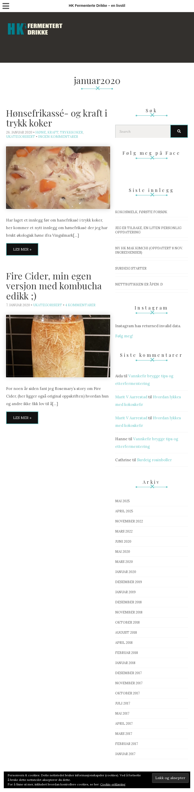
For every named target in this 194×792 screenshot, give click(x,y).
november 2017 (128, 683)
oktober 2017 (127, 693)
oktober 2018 (127, 622)
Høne (40, 132)
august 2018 (126, 632)
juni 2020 (123, 541)
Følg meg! (124, 336)
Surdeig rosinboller (154, 459)
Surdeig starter (131, 268)
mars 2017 (123, 734)
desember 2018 (128, 602)
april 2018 (124, 643)
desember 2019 (128, 582)
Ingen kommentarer (58, 137)
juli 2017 (122, 703)
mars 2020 (124, 562)
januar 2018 (125, 663)
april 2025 (124, 511)
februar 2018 (126, 653)
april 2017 (124, 723)
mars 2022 (124, 531)
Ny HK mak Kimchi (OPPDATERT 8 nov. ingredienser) (149, 250)
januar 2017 (125, 754)
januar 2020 (125, 572)
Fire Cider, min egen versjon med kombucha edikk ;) (54, 286)
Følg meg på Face (152, 153)
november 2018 (128, 612)
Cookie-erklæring (113, 784)
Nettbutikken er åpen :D (139, 284)
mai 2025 (122, 501)
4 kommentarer (80, 305)
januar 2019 (125, 592)
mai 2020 (122, 551)
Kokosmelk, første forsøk (141, 212)
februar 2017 (126, 744)
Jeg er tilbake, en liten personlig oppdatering (148, 230)
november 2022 (129, 521)
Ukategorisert (20, 137)
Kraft (52, 132)
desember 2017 (128, 673)
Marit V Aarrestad (131, 396)
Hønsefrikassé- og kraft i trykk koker (56, 118)
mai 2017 (122, 713)
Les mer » (22, 249)
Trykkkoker (71, 132)
